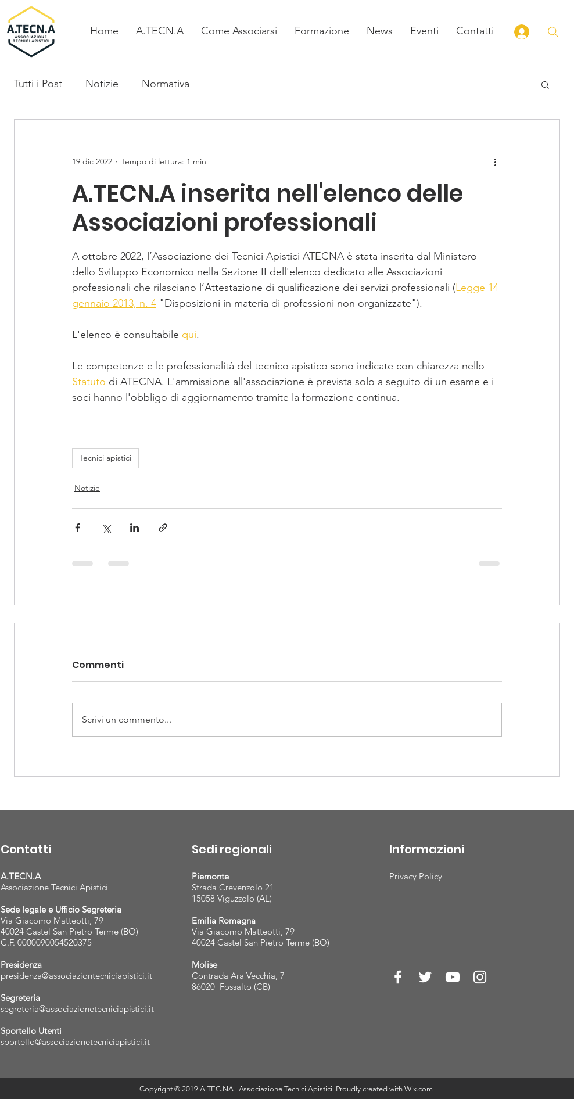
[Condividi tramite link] (162, 527)
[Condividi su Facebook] (77, 527)
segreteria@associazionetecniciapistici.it (77, 1008)
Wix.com (418, 1088)
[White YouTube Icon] (452, 977)
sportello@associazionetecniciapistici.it (75, 1041)
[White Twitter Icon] (425, 977)
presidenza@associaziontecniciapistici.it (76, 975)
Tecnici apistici (105, 457)
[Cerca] (553, 32)
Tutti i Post (38, 83)
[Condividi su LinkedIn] (134, 527)
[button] (159, 31)
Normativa (165, 83)
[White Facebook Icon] (398, 977)
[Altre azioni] (495, 161)
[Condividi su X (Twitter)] (106, 527)
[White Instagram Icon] (480, 977)
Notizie (102, 83)
